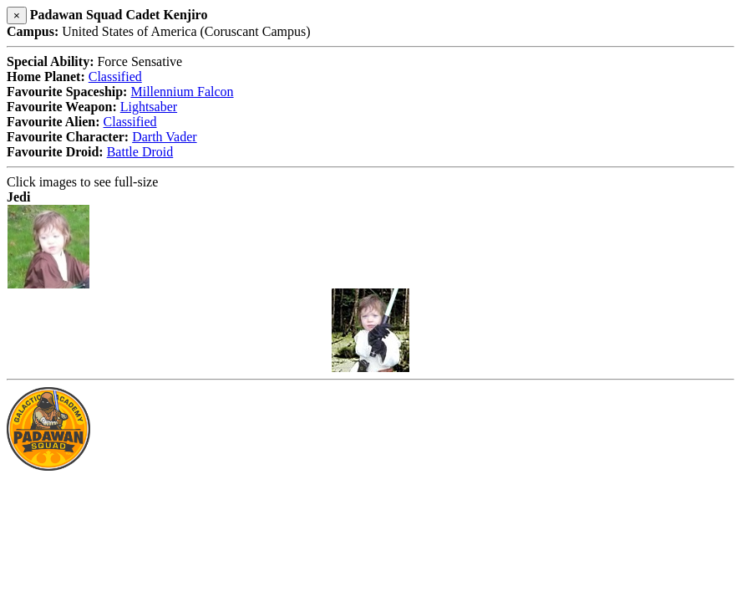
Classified (115, 76)
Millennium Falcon (181, 91)
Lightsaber (148, 106)
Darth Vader (164, 137)
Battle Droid (140, 152)
